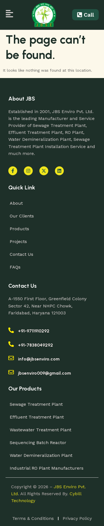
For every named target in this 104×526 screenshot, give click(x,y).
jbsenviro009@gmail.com (44, 373)
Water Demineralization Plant (41, 455)
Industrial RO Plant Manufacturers (46, 468)
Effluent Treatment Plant (37, 417)
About (16, 203)
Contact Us (21, 254)
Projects (18, 241)
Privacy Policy (77, 518)
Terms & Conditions (33, 518)
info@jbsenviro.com (39, 359)
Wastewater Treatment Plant (40, 429)
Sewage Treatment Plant (36, 404)
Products (19, 228)
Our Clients (22, 216)
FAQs (15, 267)
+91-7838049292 (35, 345)
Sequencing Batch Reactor (38, 442)
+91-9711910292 (33, 331)
